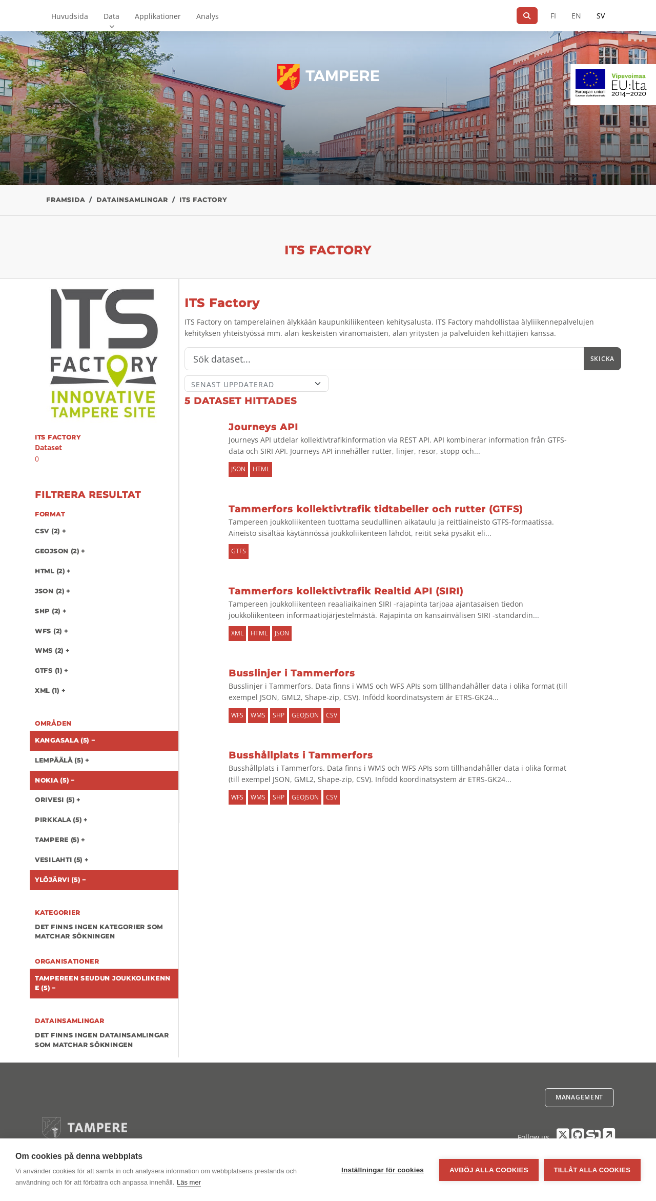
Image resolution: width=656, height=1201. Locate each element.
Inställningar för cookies (382, 1170)
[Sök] (527, 15)
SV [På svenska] (601, 16)
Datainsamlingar (132, 200)
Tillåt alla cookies (592, 1170)
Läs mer (189, 1182)
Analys (207, 16)
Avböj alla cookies (488, 1170)
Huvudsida (69, 16)
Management (579, 1097)
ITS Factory (203, 200)
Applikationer (158, 16)
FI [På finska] (553, 16)
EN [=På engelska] (576, 16)
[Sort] (256, 383)
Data (111, 16)
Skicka (602, 358)
